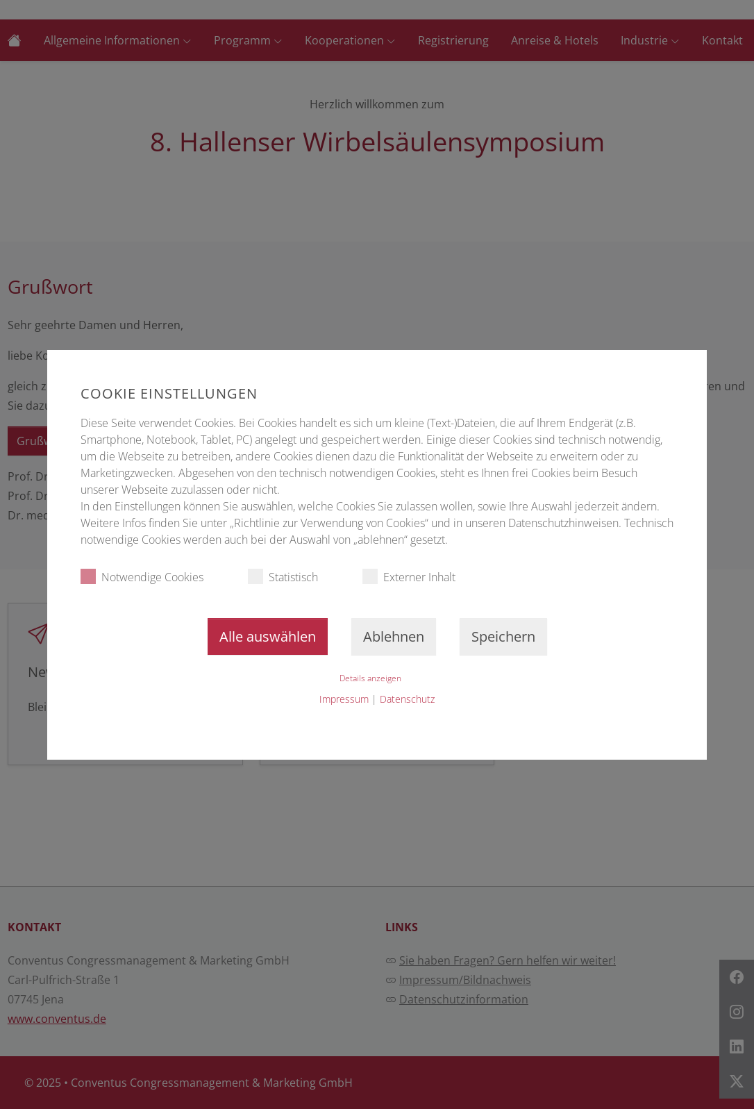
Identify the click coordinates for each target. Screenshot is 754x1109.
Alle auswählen (267, 636)
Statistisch (283, 577)
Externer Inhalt (408, 577)
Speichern (503, 636)
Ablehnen (393, 636)
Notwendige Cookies (142, 577)
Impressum (344, 699)
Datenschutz (407, 699)
